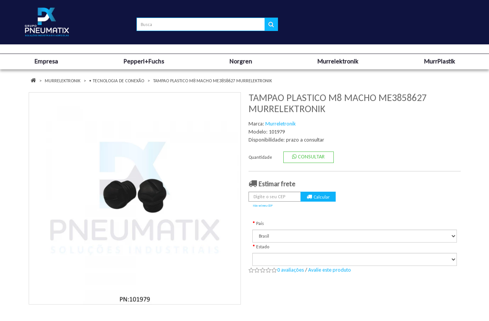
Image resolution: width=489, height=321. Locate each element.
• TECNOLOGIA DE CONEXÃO (116, 80)
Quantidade (260, 157)
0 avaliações (290, 270)
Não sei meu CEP (263, 205)
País (260, 223)
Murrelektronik (62, 80)
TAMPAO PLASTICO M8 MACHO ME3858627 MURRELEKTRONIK (212, 80)
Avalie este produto (329, 270)
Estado (262, 246)
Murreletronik (280, 124)
